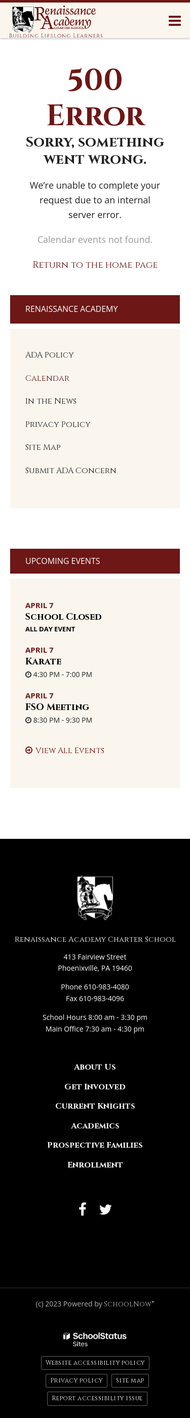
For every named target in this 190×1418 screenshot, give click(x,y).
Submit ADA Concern (71, 470)
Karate (43, 661)
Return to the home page (95, 265)
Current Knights (95, 1106)
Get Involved (95, 1086)
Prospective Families (95, 1145)
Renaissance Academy (71, 308)
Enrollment (95, 1165)
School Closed (63, 617)
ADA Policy (49, 355)
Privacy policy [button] (76, 1380)
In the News (51, 401)
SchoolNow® (129, 1304)
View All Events (69, 750)
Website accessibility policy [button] (95, 1363)
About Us (95, 1067)
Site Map (43, 447)
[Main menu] (175, 20)
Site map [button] (130, 1380)
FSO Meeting (57, 707)
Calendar (47, 378)
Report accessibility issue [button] (97, 1398)
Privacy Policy (58, 424)
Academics (95, 1125)
